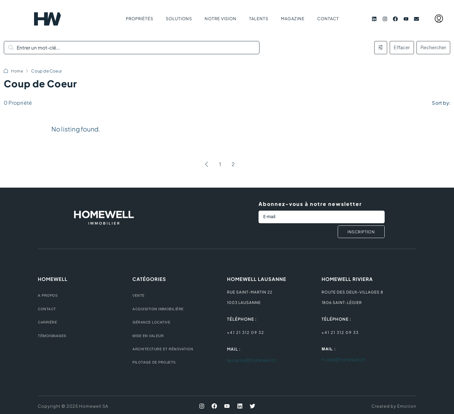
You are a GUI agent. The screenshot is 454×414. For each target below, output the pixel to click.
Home (17, 71)
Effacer (402, 47)
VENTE (139, 295)
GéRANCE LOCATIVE (153, 322)
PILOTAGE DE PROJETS (155, 362)
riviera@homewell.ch (347, 360)
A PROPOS (48, 295)
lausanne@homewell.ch (255, 360)
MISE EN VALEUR (149, 336)
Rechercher (433, 47)
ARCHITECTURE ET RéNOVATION (165, 349)
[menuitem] (439, 19)
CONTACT (48, 309)
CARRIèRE (48, 322)
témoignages (53, 336)
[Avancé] (380, 47)
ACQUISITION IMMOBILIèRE (160, 309)
